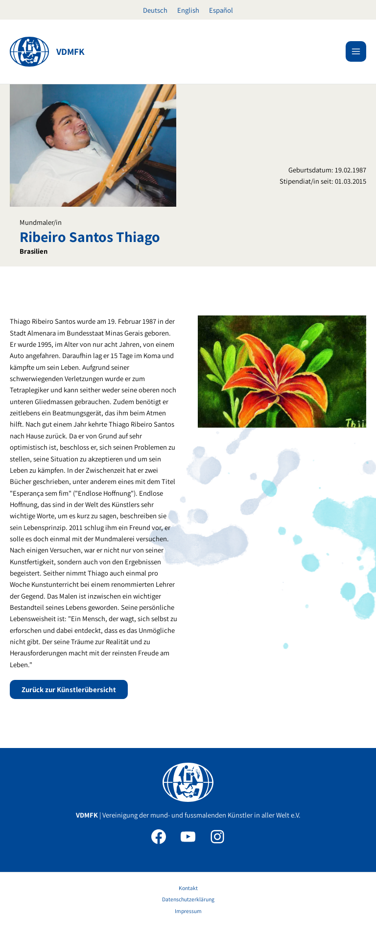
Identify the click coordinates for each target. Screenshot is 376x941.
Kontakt (188, 888)
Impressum (188, 911)
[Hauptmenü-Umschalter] (356, 51)
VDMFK (70, 51)
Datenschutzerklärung (188, 899)
